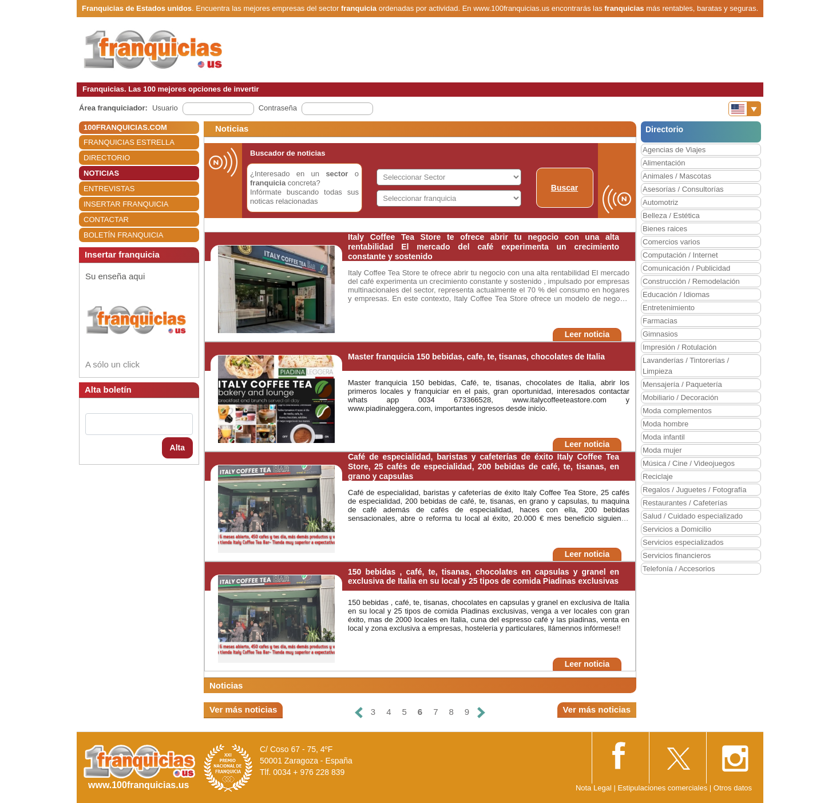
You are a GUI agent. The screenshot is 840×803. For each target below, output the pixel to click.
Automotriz (660, 202)
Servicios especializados (683, 542)
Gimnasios (660, 334)
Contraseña (278, 108)
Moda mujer (662, 450)
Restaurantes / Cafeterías (685, 503)
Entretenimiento (669, 307)
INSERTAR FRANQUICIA (126, 204)
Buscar (564, 187)
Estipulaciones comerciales (663, 788)
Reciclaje (658, 476)
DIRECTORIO (107, 157)
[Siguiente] (481, 712)
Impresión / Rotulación (679, 347)
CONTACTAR (106, 219)
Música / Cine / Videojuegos (689, 463)
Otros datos (733, 788)
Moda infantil (664, 437)
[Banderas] (744, 108)
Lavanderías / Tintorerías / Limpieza (686, 365)
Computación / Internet (680, 255)
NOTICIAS (101, 173)
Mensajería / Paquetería (682, 384)
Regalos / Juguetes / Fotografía (694, 489)
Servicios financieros (677, 555)
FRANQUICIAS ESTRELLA (129, 142)
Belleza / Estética (671, 215)
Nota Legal (594, 788)
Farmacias (660, 321)
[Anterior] (359, 712)
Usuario (165, 108)
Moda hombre (665, 424)
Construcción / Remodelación (691, 281)
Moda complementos (677, 410)
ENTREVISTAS (109, 188)
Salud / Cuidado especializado (693, 516)
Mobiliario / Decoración (680, 397)
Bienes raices (665, 228)
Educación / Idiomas (676, 294)
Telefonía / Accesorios (679, 568)
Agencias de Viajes (674, 149)
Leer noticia (587, 334)
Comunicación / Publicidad (686, 268)
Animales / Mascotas (677, 176)
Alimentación (664, 163)
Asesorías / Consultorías (683, 189)
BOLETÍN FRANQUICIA (123, 235)
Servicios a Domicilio (677, 529)
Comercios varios (671, 242)
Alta (177, 447)
